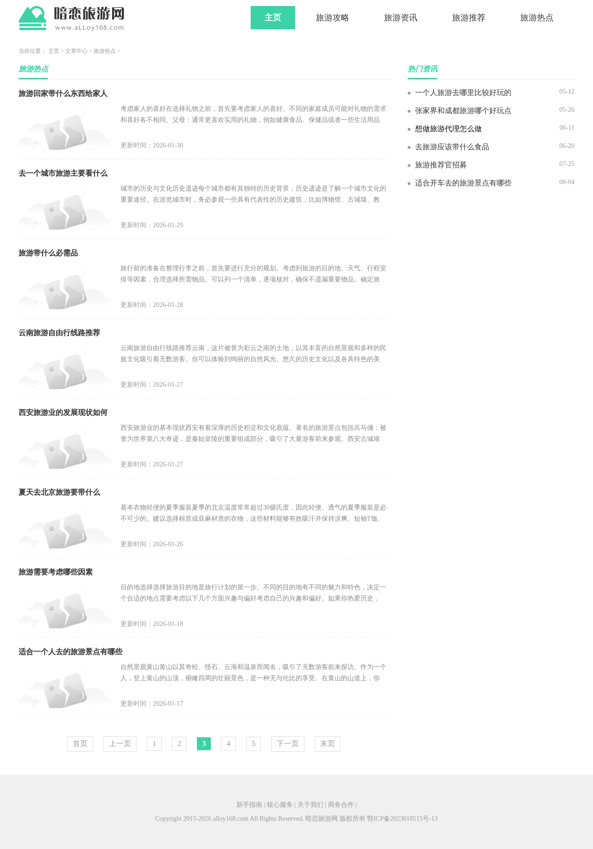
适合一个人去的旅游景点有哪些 (70, 652)
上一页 (120, 743)
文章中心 (76, 51)
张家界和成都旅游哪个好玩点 (463, 111)
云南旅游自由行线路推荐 (59, 333)
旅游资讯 (400, 17)
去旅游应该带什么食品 (452, 147)
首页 (80, 743)
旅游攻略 (332, 17)
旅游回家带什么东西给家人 (63, 93)
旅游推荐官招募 (441, 165)
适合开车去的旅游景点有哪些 (463, 183)
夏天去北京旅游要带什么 (59, 492)
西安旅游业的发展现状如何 (63, 412)
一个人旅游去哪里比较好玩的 (463, 92)
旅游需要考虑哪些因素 (56, 572)
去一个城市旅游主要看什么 (63, 173)
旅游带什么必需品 (48, 253)
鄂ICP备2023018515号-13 (402, 818)
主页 (273, 17)
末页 (327, 743)
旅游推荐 (469, 17)
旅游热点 (537, 17)
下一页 (288, 743)
